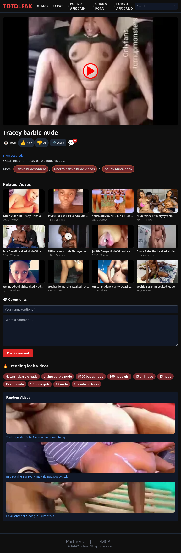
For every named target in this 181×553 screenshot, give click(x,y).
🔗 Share (58, 142)
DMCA (103, 541)
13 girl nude (144, 376)
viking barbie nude (58, 376)
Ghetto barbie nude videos (74, 169)
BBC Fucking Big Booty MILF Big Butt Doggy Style (37, 476)
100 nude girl (119, 376)
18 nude (62, 384)
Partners (75, 541)
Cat (58, 6)
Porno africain (76, 6)
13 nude (165, 376)
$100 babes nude (90, 376)
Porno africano (123, 6)
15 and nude (14, 384)
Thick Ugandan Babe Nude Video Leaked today (35, 437)
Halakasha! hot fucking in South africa (30, 516)
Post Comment (18, 353)
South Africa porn (118, 169)
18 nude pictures (86, 384)
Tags (42, 6)
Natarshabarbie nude (21, 376)
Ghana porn (99, 6)
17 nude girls (39, 384)
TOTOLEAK (17, 6)
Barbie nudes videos (30, 169)
